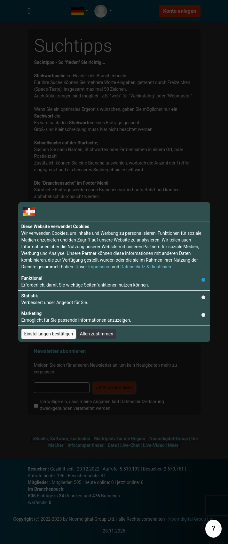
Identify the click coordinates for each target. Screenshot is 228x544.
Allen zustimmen (96, 333)
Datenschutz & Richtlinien (145, 266)
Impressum (99, 266)
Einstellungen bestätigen (48, 333)
